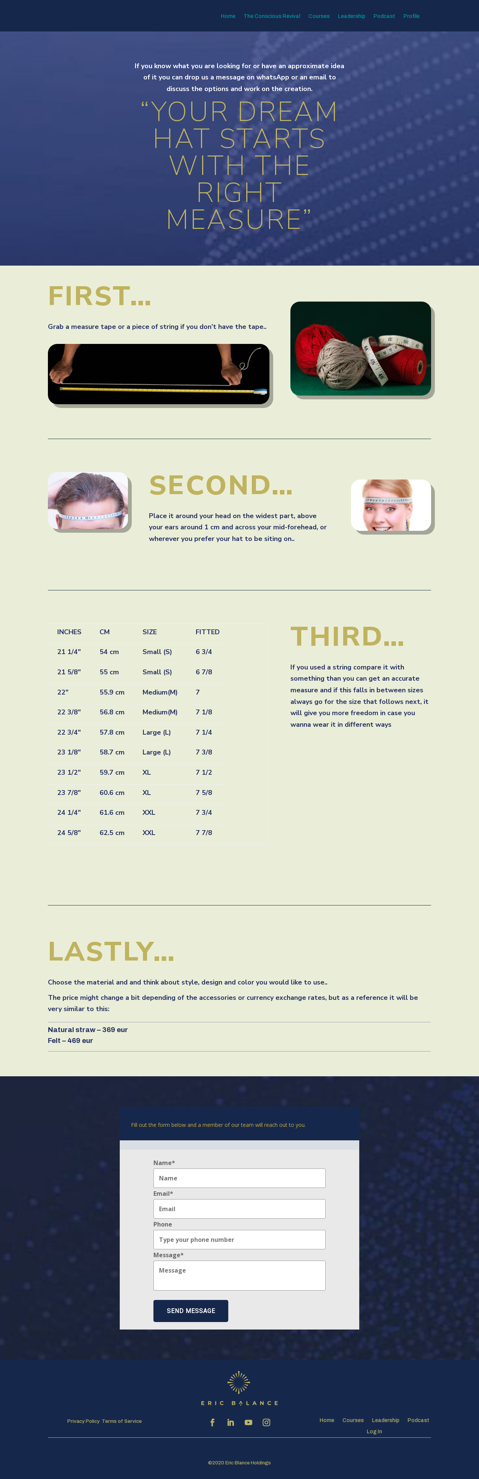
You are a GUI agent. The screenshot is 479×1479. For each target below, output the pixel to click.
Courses (319, 16)
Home (228, 16)
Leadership (351, 16)
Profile (411, 16)
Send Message (191, 1311)
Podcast (384, 16)
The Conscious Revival (272, 16)
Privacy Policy (83, 1421)
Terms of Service (122, 1421)
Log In (374, 1431)
